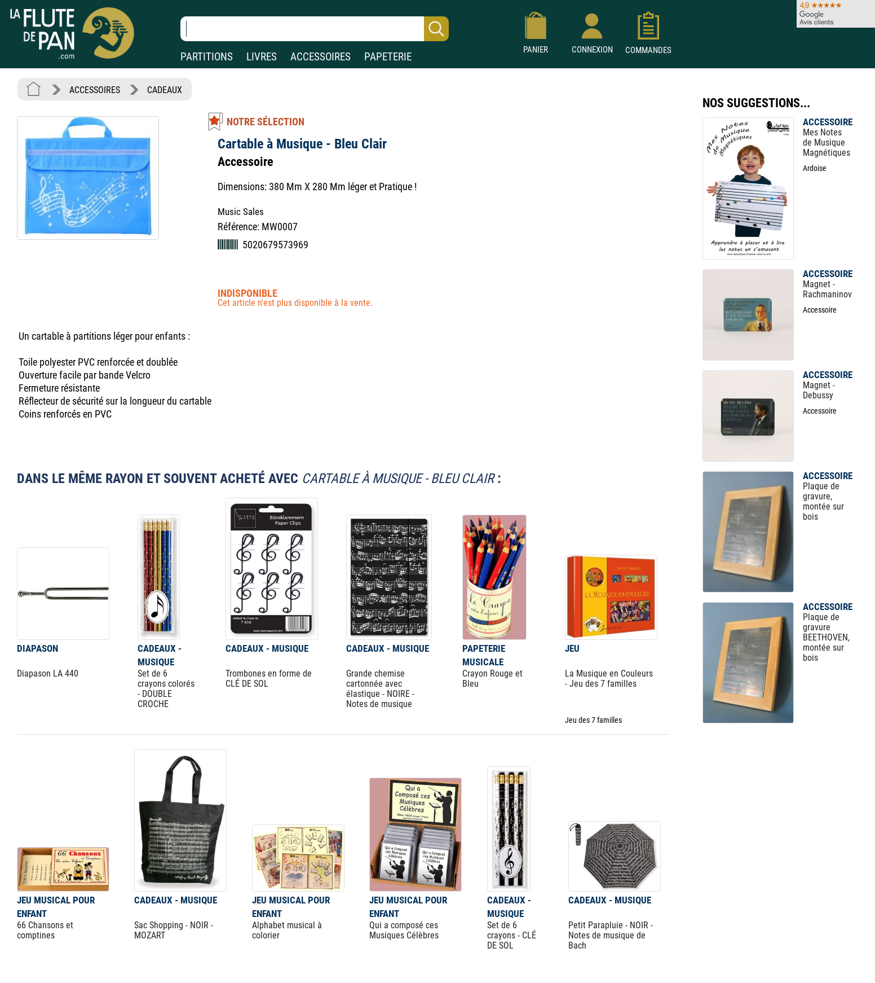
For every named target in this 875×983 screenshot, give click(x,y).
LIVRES (261, 56)
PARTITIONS (206, 56)
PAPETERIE (388, 56)
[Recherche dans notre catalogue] (314, 28)
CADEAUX (164, 90)
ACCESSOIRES (320, 56)
